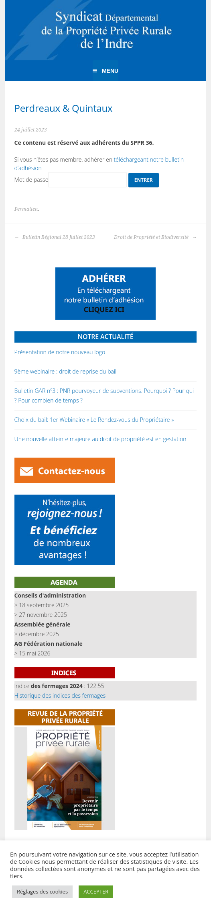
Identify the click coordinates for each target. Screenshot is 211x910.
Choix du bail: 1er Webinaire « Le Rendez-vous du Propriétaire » (94, 419)
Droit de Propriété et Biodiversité (155, 237)
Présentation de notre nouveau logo (60, 352)
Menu (110, 71)
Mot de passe (70, 179)
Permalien (26, 209)
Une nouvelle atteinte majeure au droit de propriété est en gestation (100, 439)
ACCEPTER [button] (95, 891)
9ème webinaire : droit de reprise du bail (65, 371)
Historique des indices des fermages (60, 695)
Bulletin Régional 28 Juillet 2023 (54, 237)
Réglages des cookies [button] (42, 891)
